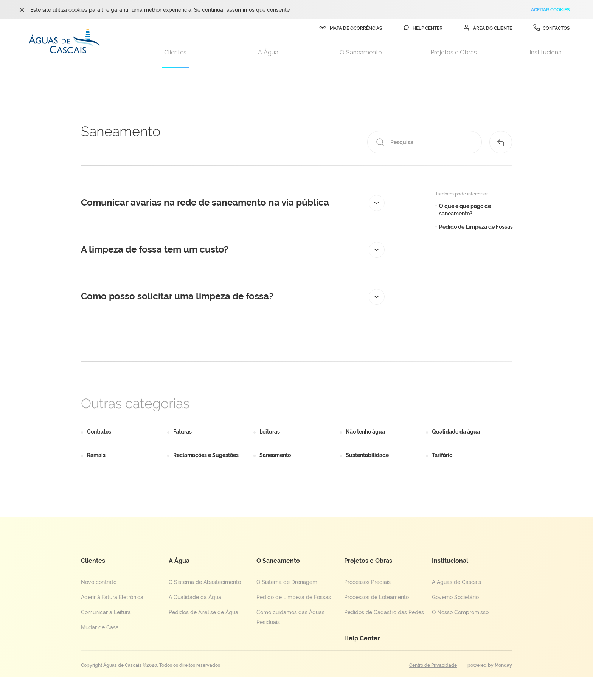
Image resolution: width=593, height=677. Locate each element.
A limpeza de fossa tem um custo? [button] (233, 249)
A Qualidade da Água (195, 597)
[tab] (233, 203)
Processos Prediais (367, 582)
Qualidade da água (456, 432)
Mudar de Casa (100, 627)
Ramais (96, 455)
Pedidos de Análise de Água (203, 612)
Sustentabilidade (367, 455)
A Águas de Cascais (456, 582)
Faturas (182, 432)
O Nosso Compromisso (460, 612)
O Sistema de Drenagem (286, 582)
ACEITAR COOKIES (550, 9)
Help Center (362, 638)
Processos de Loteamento (376, 597)
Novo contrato (98, 582)
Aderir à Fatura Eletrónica (112, 597)
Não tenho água (365, 432)
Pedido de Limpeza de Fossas (293, 597)
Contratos (99, 432)
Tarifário (442, 455)
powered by (489, 665)
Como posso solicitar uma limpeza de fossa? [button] (233, 296)
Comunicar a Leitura (106, 612)
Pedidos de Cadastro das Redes (384, 612)
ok (22, 9)
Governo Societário (455, 597)
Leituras (269, 432)
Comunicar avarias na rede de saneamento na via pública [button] (233, 203)
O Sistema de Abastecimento (205, 582)
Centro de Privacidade (433, 665)
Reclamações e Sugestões (206, 455)
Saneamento (275, 455)
